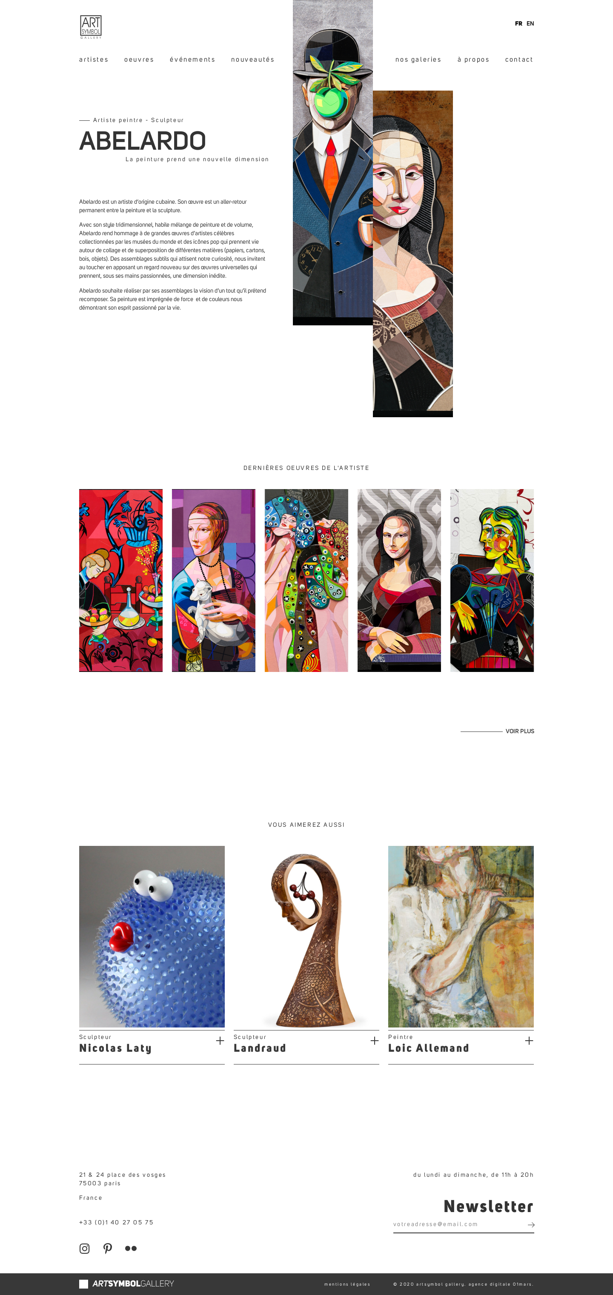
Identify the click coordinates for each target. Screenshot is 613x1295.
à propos (474, 59)
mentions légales (347, 1284)
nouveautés (253, 59)
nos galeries (418, 59)
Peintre (400, 1037)
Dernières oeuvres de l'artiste (306, 468)
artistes (94, 59)
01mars (522, 1284)
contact (519, 59)
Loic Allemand (429, 1048)
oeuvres (139, 59)
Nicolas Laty (115, 1048)
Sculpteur (95, 1037)
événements (192, 59)
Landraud (260, 1048)
